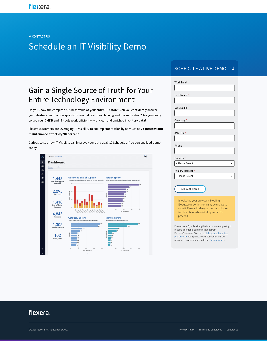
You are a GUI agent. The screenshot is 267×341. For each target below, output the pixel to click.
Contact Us (232, 329)
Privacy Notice (217, 240)
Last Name (180, 107)
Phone (178, 145)
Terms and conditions (210, 329)
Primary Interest (183, 170)
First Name (180, 95)
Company (179, 120)
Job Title (179, 133)
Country (179, 158)
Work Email (180, 82)
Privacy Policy (187, 329)
